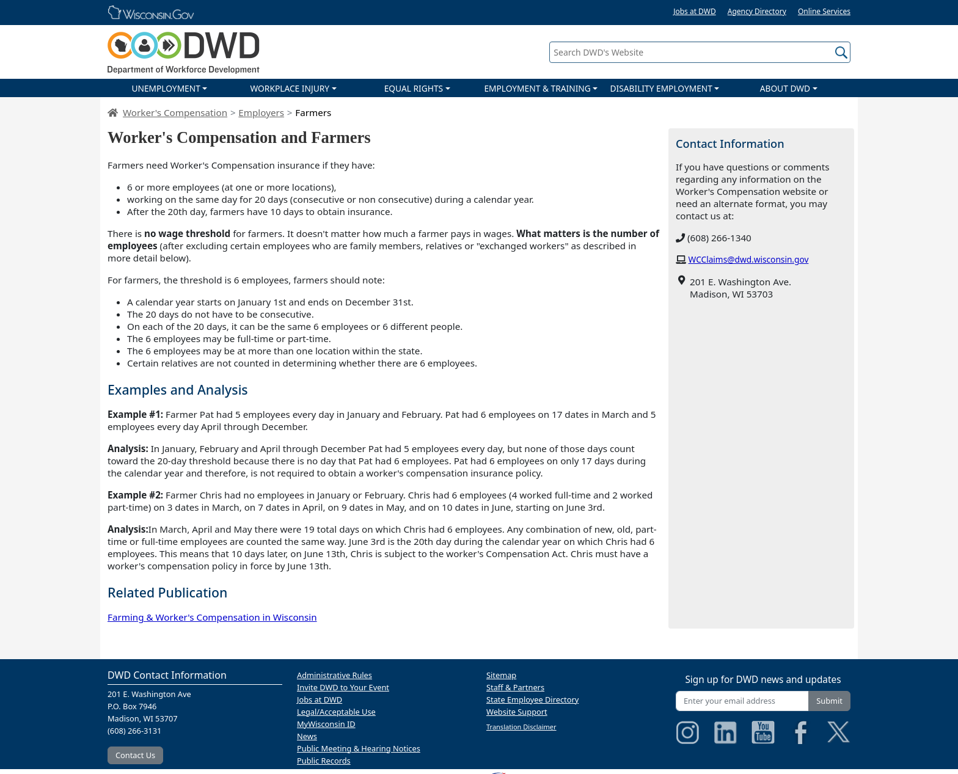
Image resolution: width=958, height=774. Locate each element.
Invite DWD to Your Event (343, 687)
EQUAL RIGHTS (413, 88)
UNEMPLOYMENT (165, 88)
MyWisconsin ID (326, 723)
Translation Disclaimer (521, 726)
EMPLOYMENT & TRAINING (537, 88)
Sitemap (501, 675)
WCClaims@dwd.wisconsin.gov (749, 259)
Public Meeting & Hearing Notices (358, 748)
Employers (261, 112)
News (307, 736)
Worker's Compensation (175, 112)
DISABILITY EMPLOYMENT (661, 88)
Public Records (324, 760)
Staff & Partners (515, 687)
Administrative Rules (334, 675)
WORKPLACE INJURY (289, 88)
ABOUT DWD (785, 88)
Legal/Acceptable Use (336, 711)
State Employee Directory (532, 699)
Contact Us (135, 755)
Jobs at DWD (694, 11)
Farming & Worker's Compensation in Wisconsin (212, 617)
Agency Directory (757, 11)
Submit (829, 700)
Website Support (516, 711)
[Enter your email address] (742, 701)
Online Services (824, 11)
